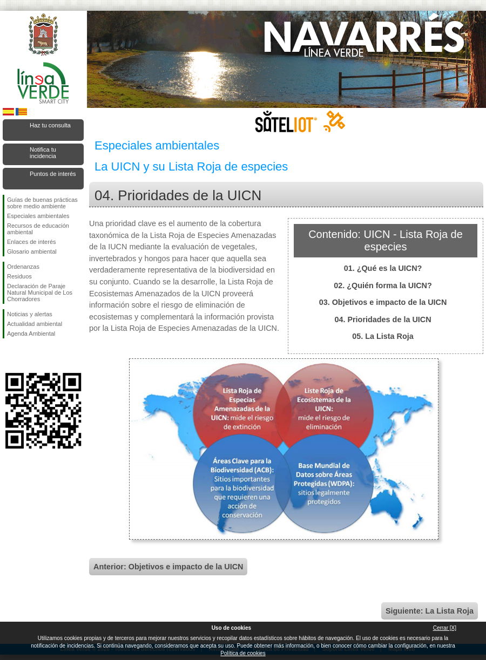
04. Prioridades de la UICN (382, 319)
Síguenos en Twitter (27, 355)
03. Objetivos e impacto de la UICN (383, 302)
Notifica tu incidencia (43, 152)
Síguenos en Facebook (9, 355)
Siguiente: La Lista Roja (430, 611)
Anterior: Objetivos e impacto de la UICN (168, 566)
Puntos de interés (53, 174)
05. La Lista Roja (383, 336)
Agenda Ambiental (31, 333)
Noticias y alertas (29, 314)
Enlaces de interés (31, 242)
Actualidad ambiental (34, 324)
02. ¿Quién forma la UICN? (383, 285)
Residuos (19, 276)
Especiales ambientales (38, 216)
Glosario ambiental (32, 251)
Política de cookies (242, 653)
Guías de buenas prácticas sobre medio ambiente (42, 202)
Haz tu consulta (50, 125)
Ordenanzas (23, 266)
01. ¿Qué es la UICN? (383, 268)
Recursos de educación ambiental (38, 228)
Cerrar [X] (444, 628)
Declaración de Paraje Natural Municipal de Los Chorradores (39, 292)
